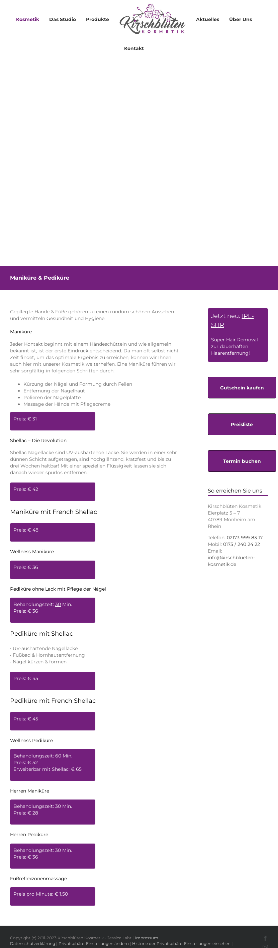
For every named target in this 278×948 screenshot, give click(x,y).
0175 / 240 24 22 (241, 544)
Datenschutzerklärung (32, 943)
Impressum (146, 937)
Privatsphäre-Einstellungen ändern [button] (94, 943)
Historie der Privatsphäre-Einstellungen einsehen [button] (181, 943)
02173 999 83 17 (245, 538)
